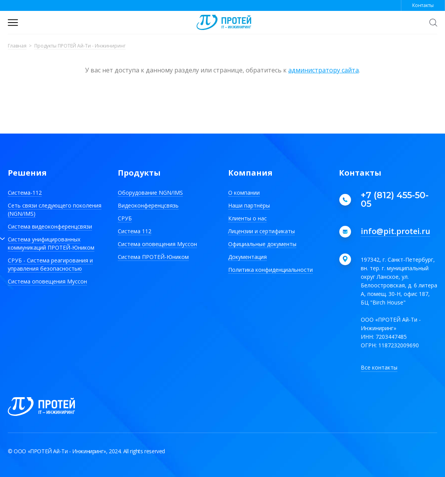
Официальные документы (262, 244)
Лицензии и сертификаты (261, 231)
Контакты (423, 5)
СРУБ (125, 218)
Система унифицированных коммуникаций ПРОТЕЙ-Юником (51, 243)
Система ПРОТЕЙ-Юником (153, 257)
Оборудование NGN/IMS (150, 192)
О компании (244, 192)
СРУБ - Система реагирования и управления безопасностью (50, 264)
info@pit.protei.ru (395, 231)
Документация (247, 257)
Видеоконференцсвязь (148, 205)
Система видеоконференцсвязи (50, 226)
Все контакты (379, 367)
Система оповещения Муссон (47, 281)
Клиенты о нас (247, 218)
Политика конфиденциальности (270, 269)
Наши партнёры (249, 205)
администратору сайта (323, 70)
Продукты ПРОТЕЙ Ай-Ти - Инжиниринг (80, 46)
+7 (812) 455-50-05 (395, 199)
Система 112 (134, 231)
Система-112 (25, 192)
